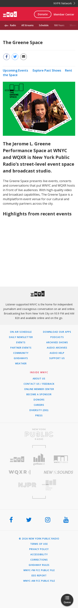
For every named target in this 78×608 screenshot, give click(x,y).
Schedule (44, 25)
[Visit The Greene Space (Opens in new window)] (58, 485)
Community (21, 353)
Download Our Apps (57, 332)
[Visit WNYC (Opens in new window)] (17, 459)
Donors (39, 400)
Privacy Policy (39, 549)
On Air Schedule (21, 332)
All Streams (27, 25)
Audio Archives (57, 348)
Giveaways (21, 358)
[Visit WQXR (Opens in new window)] (19, 472)
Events (20, 342)
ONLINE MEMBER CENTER (39, 389)
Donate (43, 14)
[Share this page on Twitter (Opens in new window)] (15, 56)
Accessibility (39, 554)
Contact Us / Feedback (39, 384)
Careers (39, 405)
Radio (13, 25)
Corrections (39, 560)
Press (39, 415)
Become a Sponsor (39, 394)
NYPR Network (64, 3)
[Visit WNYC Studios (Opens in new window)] (61, 459)
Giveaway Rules (39, 565)
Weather (21, 363)
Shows (73, 25)
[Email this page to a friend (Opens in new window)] (23, 56)
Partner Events (21, 348)
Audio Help (57, 353)
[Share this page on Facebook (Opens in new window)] (6, 56)
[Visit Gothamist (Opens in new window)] (39, 459)
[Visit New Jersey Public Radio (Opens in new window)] (19, 485)
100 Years (59, 25)
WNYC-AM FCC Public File (39, 581)
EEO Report (39, 575)
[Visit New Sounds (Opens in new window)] (58, 472)
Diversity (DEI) (39, 410)
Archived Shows (57, 342)
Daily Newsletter (21, 337)
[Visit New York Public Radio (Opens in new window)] (39, 434)
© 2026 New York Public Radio (39, 539)
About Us (39, 379)
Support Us (57, 358)
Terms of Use (39, 544)
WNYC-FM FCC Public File (39, 570)
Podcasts (57, 337)
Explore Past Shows (47, 70)
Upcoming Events (15, 70)
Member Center (64, 14)
